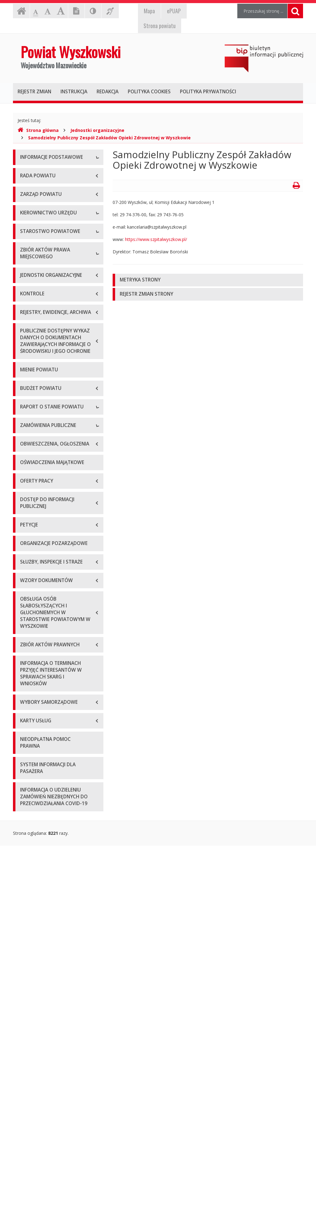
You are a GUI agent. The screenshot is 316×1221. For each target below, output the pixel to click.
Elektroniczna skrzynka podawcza (53, 200)
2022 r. (27, 700)
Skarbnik (28, 353)
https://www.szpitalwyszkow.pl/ (156, 239)
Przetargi (29, 760)
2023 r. (27, 713)
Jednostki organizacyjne (97, 130)
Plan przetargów (36, 788)
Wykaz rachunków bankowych (50, 227)
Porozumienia (34, 413)
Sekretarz (29, 339)
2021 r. (27, 686)
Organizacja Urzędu (39, 214)
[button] (208, 280)
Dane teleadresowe (39, 172)
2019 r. (27, 658)
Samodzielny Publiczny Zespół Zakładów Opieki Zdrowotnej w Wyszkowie (109, 138)
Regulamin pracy (36, 427)
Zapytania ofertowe (40, 774)
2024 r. (27, 727)
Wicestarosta (33, 325)
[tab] (208, 280)
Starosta (28, 311)
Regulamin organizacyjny (45, 385)
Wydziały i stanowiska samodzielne (55, 399)
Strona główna (38, 130)
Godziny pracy (34, 186)
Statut (26, 466)
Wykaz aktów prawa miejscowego (54, 480)
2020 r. (27, 672)
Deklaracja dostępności (43, 241)
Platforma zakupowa (41, 802)
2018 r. (27, 644)
